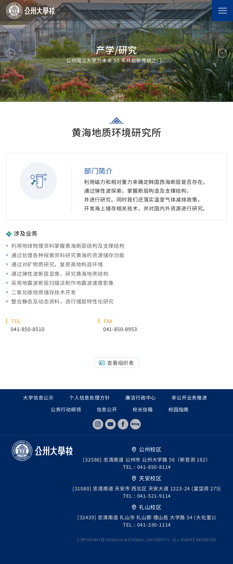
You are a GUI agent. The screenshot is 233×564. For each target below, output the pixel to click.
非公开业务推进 (189, 397)
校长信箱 (143, 409)
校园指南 (178, 409)
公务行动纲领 (66, 409)
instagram (98, 424)
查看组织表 (120, 362)
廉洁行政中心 (140, 397)
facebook (122, 424)
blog (135, 424)
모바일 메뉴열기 (222, 10)
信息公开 (107, 409)
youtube (110, 424)
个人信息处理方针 (89, 397)
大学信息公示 (38, 397)
